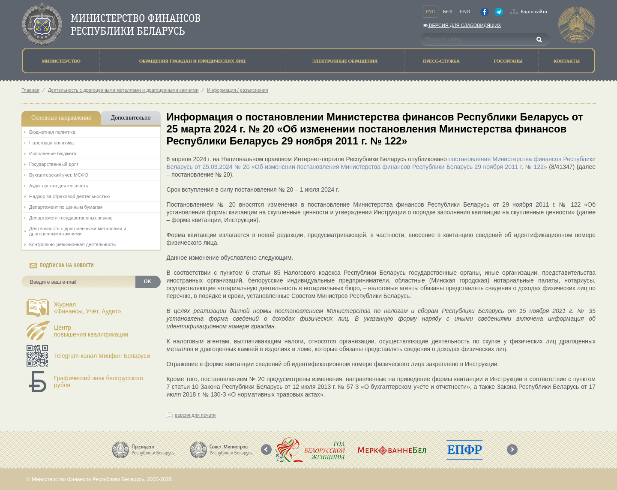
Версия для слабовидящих (462, 25)
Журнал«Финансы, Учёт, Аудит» (87, 308)
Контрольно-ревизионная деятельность (72, 244)
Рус (430, 11)
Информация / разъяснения (237, 90)
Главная (30, 90)
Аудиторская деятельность (58, 185)
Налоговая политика (51, 142)
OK (148, 282)
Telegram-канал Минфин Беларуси (102, 355)
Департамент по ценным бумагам (65, 207)
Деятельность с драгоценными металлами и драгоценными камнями (123, 90)
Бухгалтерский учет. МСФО (58, 174)
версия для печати (195, 415)
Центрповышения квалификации (91, 331)
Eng (465, 11)
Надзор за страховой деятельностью (69, 196)
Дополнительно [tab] (130, 117)
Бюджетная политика (52, 132)
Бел (447, 11)
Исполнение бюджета (52, 153)
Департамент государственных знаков (71, 217)
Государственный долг (53, 164)
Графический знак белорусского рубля (98, 381)
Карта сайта (534, 11)
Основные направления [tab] (61, 117)
